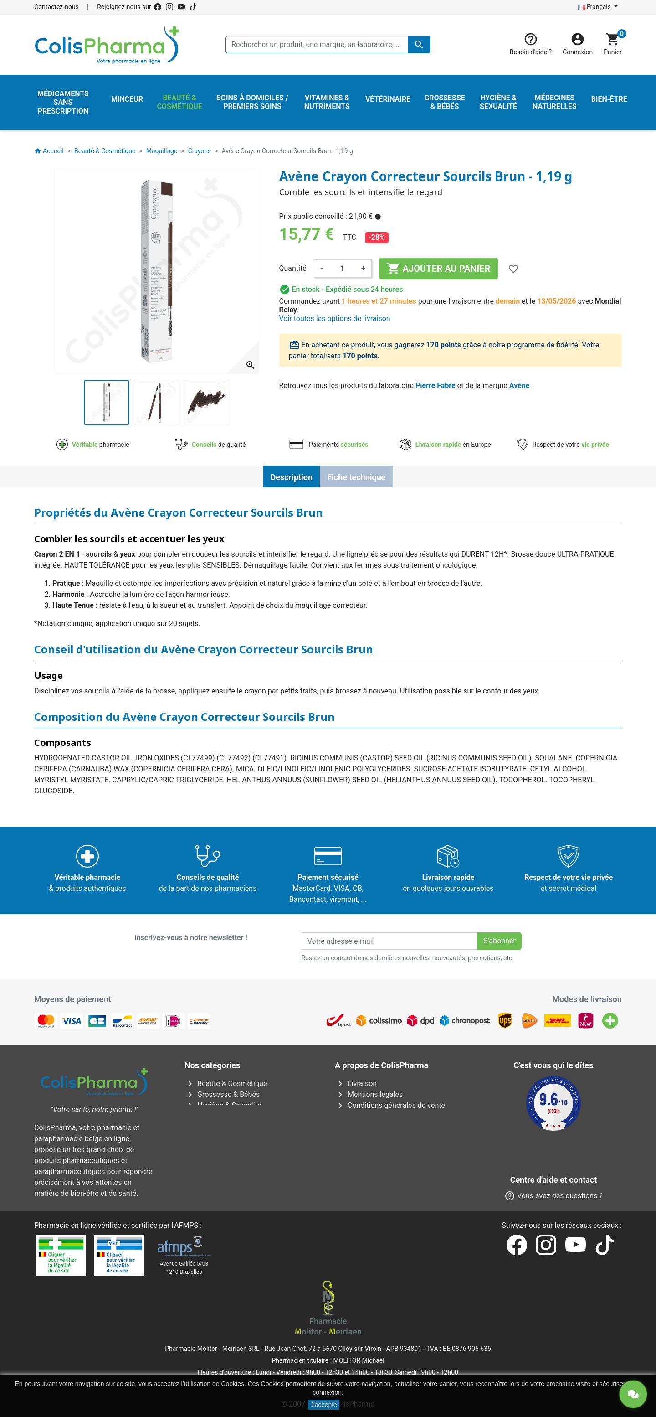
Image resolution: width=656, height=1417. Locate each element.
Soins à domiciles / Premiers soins (246, 1138)
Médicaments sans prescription (241, 1127)
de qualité (210, 444)
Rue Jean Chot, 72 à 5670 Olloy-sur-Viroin (322, 1348)
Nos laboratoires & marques (386, 1182)
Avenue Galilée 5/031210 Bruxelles (184, 1268)
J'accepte (323, 1404)
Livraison (356, 1083)
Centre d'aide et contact (379, 1138)
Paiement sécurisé (371, 1127)
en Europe (445, 444)
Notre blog (358, 1193)
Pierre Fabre (435, 385)
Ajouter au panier (438, 268)
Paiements (328, 444)
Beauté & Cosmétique (225, 1083)
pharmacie (92, 444)
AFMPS (186, 1225)
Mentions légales (369, 1094)
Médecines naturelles (225, 1116)
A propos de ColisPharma (382, 1116)
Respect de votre (563, 444)
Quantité (293, 268)
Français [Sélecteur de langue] (595, 6)
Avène (519, 385)
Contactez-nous (56, 6)
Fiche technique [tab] (356, 477)
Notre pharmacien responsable (391, 1149)
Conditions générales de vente (390, 1105)
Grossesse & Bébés (222, 1094)
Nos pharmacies (367, 1171)
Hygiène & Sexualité (222, 1105)
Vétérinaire (208, 1149)
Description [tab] (291, 477)
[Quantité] (342, 268)
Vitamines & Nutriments (229, 1160)
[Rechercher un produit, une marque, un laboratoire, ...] (328, 44)
